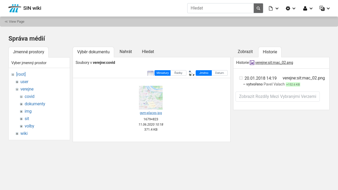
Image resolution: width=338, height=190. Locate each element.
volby (29, 126)
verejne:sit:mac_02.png (274, 62)
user (24, 81)
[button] (273, 8)
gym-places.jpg (151, 113)
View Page (16, 21)
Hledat (148, 51)
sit (27, 118)
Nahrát (126, 51)
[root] (21, 74)
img (28, 111)
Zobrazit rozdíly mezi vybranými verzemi (277, 96)
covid (29, 96)
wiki (23, 133)
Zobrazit (245, 51)
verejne (27, 89)
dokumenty (35, 103)
